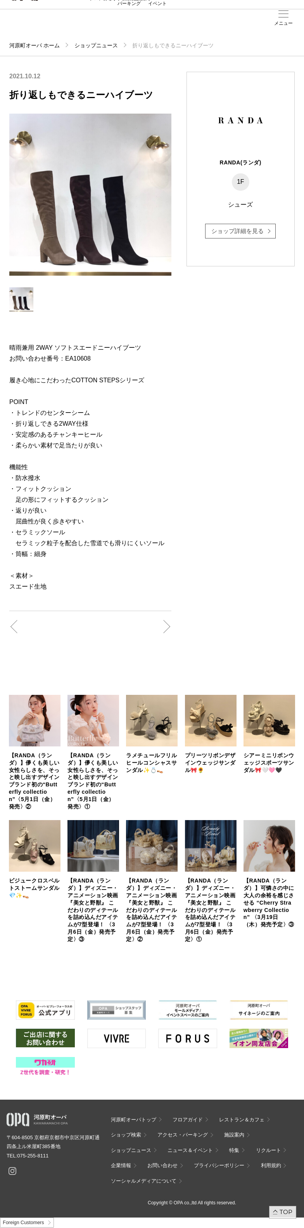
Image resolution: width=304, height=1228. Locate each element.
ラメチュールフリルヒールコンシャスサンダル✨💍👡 (151, 762)
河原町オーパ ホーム (34, 45)
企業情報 (121, 1165)
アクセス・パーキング (129, 26)
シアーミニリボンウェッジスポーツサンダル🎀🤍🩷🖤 (269, 762)
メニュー (283, 23)
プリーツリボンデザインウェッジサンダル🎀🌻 (210, 762)
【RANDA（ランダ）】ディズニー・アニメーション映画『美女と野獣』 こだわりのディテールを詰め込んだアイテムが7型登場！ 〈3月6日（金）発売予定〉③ (92, 909)
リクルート (268, 1150)
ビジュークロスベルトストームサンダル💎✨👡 (34, 887)
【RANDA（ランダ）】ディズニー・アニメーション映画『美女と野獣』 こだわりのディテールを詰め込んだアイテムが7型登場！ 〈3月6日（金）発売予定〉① (210, 909)
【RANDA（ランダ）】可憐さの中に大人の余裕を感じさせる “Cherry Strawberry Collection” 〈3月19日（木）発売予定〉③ (269, 902)
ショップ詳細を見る (237, 231)
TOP (286, 1212)
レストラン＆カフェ (241, 1120)
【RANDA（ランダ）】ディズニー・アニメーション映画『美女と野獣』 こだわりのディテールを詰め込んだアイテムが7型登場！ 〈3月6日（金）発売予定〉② (151, 909)
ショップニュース (96, 45)
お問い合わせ (162, 1165)
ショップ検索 (126, 1135)
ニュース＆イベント (157, 26)
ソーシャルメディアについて (143, 1181)
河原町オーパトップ (133, 1120)
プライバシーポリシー (219, 1165)
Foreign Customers (23, 1222)
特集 (234, 1150)
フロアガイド (188, 1120)
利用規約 (271, 1165)
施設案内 (140, 23)
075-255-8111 (32, 1156)
